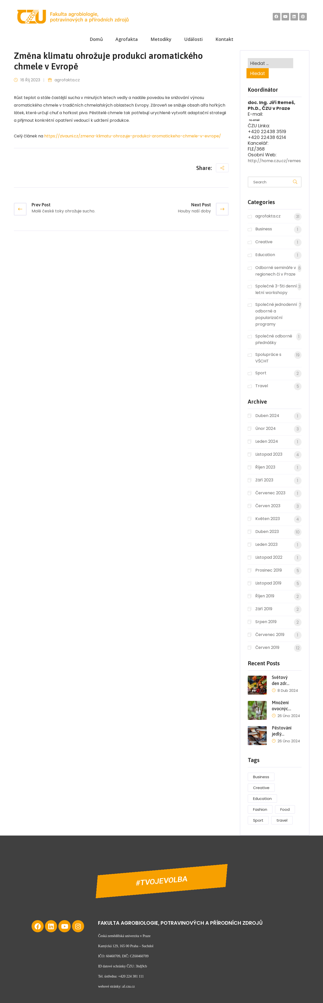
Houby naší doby (194, 211)
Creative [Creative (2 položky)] (261, 787)
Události (193, 39)
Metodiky (161, 39)
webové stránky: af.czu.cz (116, 986)
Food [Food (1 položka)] (285, 809)
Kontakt (224, 39)
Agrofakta (126, 39)
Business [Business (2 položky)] (261, 776)
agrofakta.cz (67, 80)
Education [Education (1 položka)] (262, 798)
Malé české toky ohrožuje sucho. (63, 211)
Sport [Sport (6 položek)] (258, 820)
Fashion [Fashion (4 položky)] (260, 809)
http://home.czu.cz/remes (274, 161)
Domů (96, 39)
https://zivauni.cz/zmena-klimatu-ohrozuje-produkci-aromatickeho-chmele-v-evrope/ (132, 136)
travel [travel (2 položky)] (282, 820)
